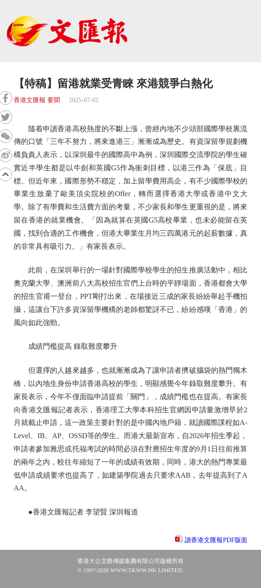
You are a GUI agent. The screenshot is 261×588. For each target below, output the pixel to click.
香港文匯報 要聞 (37, 100)
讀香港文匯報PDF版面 (216, 540)
